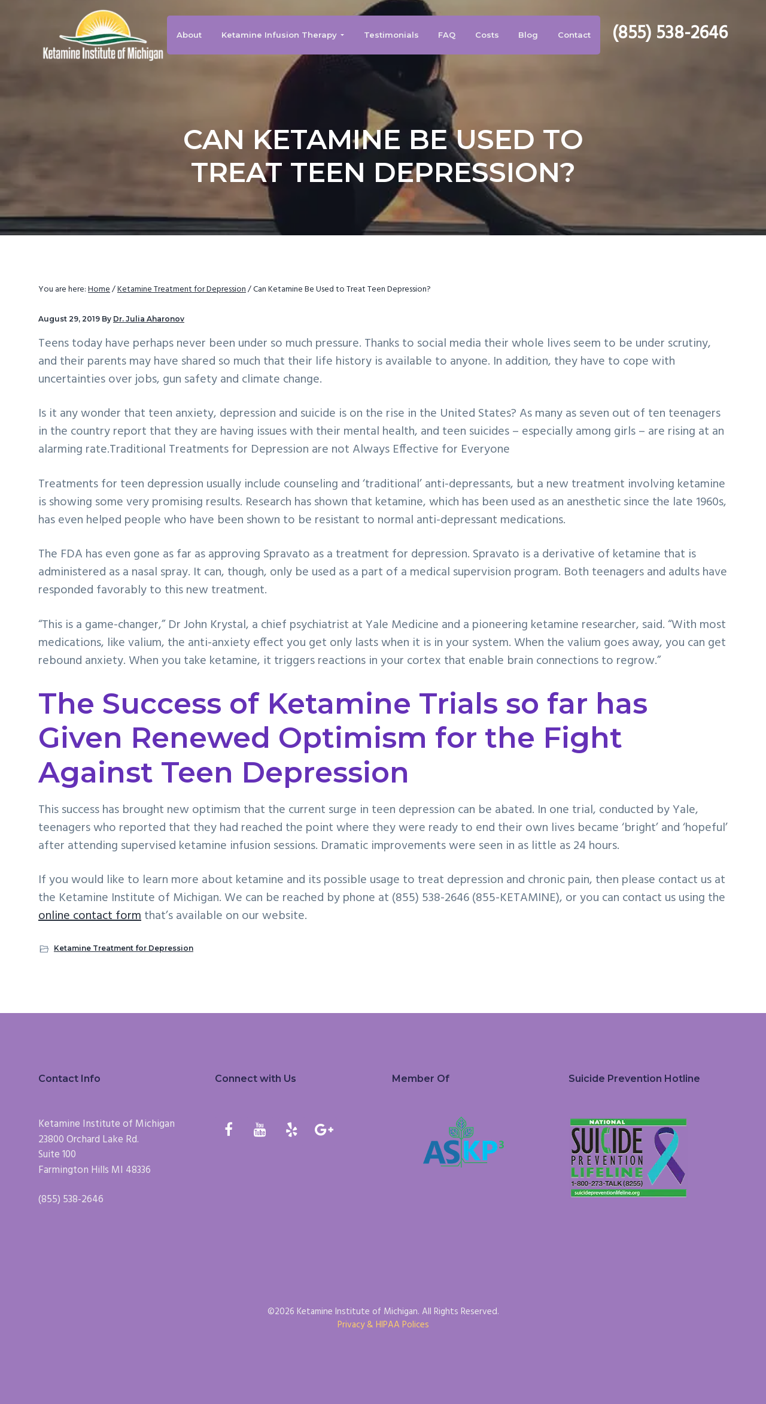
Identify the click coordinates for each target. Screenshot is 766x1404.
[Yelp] (291, 1131)
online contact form (89, 916)
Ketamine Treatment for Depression (123, 948)
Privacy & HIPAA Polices (383, 1325)
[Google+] (323, 1131)
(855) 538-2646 (670, 33)
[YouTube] (260, 1131)
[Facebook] (228, 1131)
